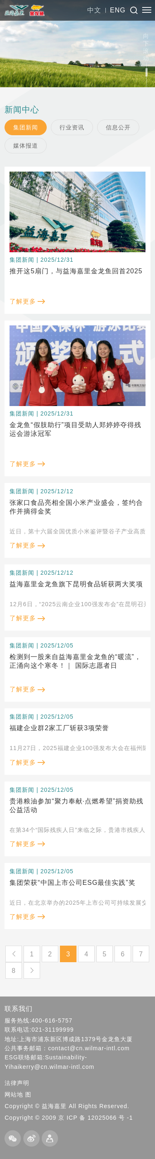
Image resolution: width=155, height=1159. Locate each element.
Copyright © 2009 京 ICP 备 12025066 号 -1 (69, 1117)
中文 (94, 10)
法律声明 (17, 1083)
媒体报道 (25, 145)
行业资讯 (72, 127)
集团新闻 (25, 127)
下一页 (32, 970)
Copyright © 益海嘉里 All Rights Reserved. (67, 1106)
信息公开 (118, 127)
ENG (118, 10)
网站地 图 (18, 1094)
